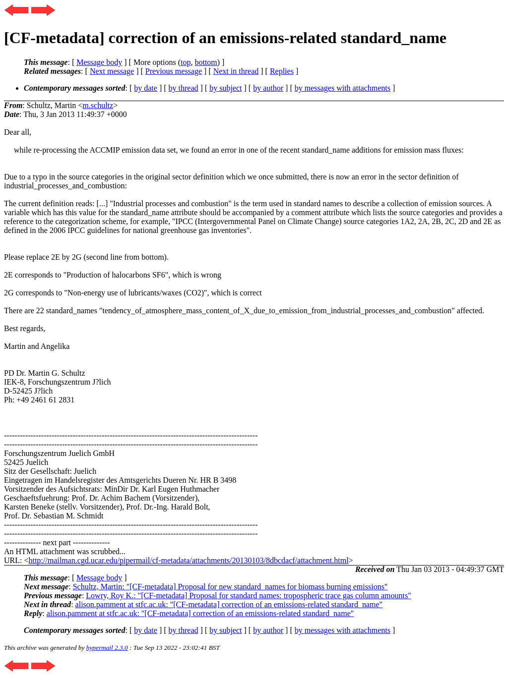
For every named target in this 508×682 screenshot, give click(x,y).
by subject (225, 88)
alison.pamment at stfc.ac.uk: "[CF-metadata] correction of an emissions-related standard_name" (229, 604)
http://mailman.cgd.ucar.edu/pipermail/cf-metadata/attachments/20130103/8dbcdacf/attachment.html (188, 560)
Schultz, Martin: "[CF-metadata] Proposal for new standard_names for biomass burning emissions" (230, 586)
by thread (183, 88)
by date (145, 88)
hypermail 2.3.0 (107, 647)
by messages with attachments (342, 88)
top (185, 62)
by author (268, 88)
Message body (99, 62)
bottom (205, 62)
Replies (282, 71)
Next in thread (236, 71)
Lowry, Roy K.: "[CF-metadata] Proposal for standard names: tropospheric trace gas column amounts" (248, 595)
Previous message (173, 71)
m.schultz (97, 105)
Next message (112, 71)
